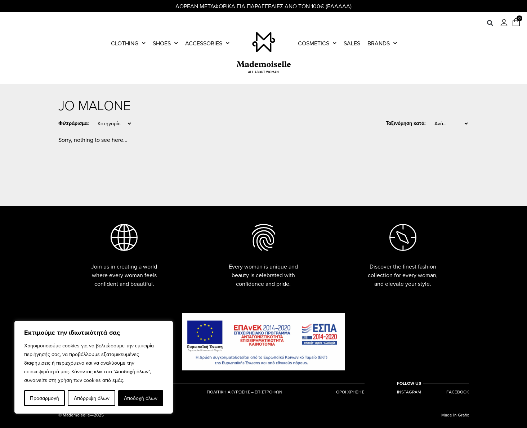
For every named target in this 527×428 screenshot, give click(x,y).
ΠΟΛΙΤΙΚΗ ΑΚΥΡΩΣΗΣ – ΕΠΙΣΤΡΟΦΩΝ (244, 392)
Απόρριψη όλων (91, 398)
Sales (352, 43)
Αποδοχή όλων (140, 398)
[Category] (114, 123)
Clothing (128, 43)
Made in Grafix (455, 415)
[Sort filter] (451, 123)
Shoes (165, 43)
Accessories (207, 43)
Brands (382, 43)
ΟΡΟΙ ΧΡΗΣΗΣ (350, 392)
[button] (489, 23)
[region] (93, 367)
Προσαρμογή (44, 398)
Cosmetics (317, 43)
